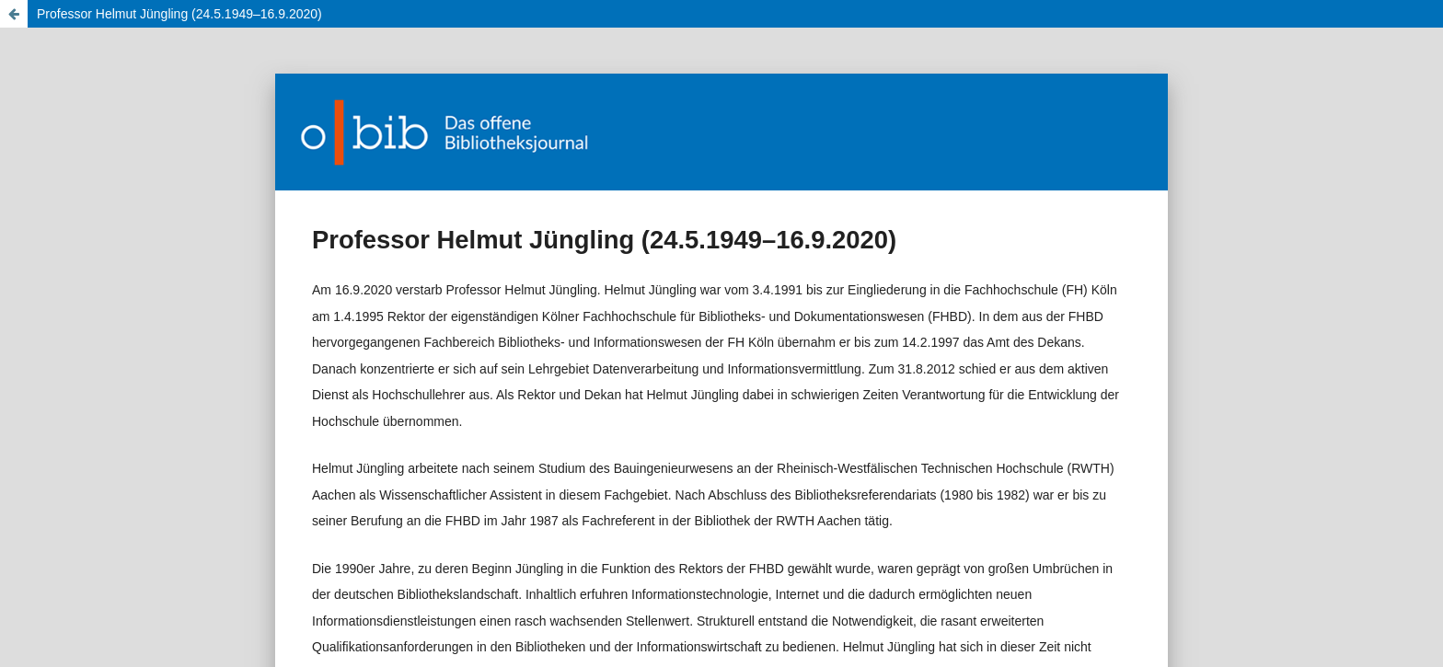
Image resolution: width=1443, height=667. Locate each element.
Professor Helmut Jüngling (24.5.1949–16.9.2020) (179, 13)
